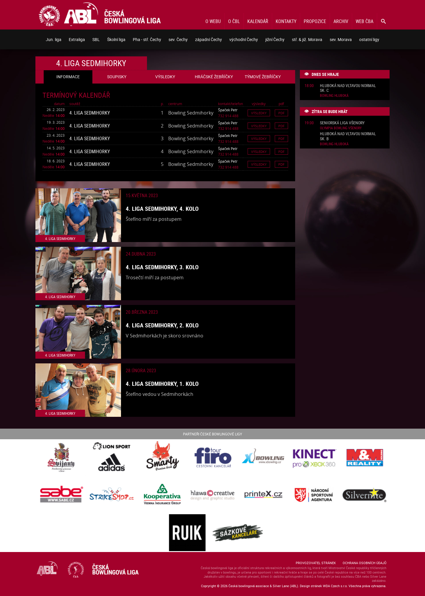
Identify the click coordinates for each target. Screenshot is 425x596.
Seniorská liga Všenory (342, 122)
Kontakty (286, 21)
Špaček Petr (228, 109)
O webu (213, 21)
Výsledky (259, 113)
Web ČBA (364, 21)
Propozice (315, 21)
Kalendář (257, 21)
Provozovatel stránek (316, 563)
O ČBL (234, 21)
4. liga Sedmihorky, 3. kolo (162, 267)
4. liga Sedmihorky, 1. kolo (162, 384)
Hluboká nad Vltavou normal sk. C (348, 88)
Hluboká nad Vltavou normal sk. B (348, 136)
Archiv (341, 21)
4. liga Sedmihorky (89, 113)
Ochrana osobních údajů (364, 563)
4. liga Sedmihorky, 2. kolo (162, 325)
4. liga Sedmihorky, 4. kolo (162, 209)
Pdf (281, 113)
